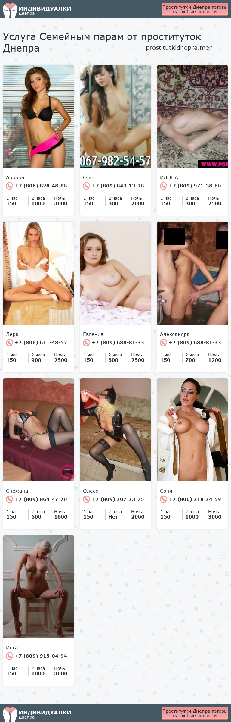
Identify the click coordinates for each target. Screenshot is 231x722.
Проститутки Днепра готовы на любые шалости (195, 9)
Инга (12, 647)
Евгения (93, 334)
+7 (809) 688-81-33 (113, 342)
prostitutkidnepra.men (179, 47)
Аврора (15, 177)
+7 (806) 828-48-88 (36, 186)
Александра (175, 334)
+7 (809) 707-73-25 (113, 499)
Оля (88, 177)
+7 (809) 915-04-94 (36, 656)
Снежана (17, 490)
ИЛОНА (169, 177)
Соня (166, 490)
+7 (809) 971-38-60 (190, 186)
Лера (12, 334)
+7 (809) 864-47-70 (36, 499)
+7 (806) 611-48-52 (36, 342)
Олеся (91, 490)
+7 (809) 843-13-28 (113, 186)
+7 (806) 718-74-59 (190, 499)
